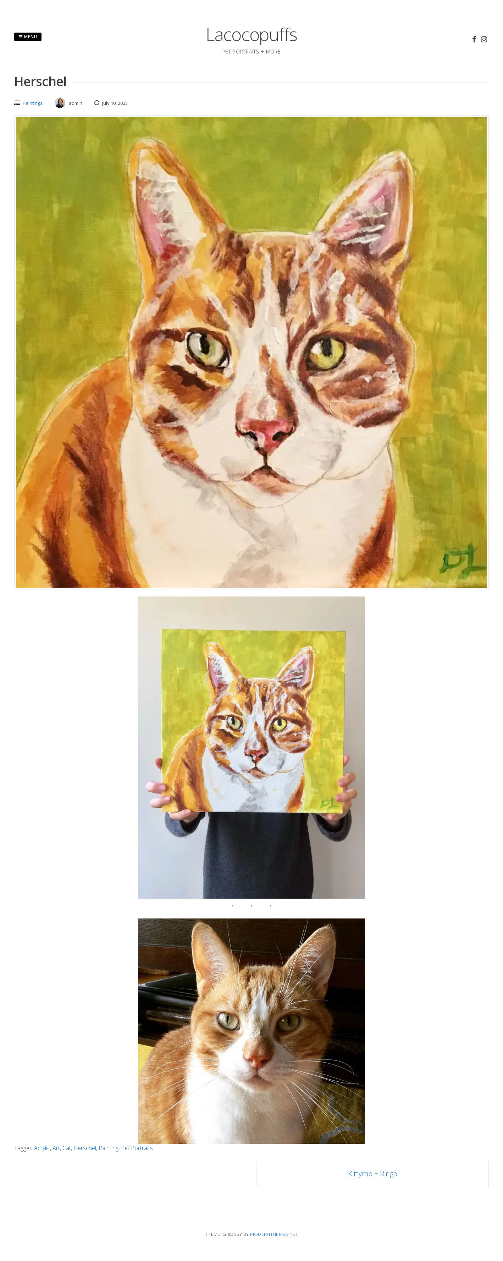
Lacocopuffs (251, 34)
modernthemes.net (274, 1234)
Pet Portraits (137, 1148)
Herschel (84, 1148)
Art (56, 1148)
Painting (108, 1148)
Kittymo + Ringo (372, 1173)
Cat (66, 1148)
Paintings (33, 103)
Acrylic (42, 1148)
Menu (28, 37)
